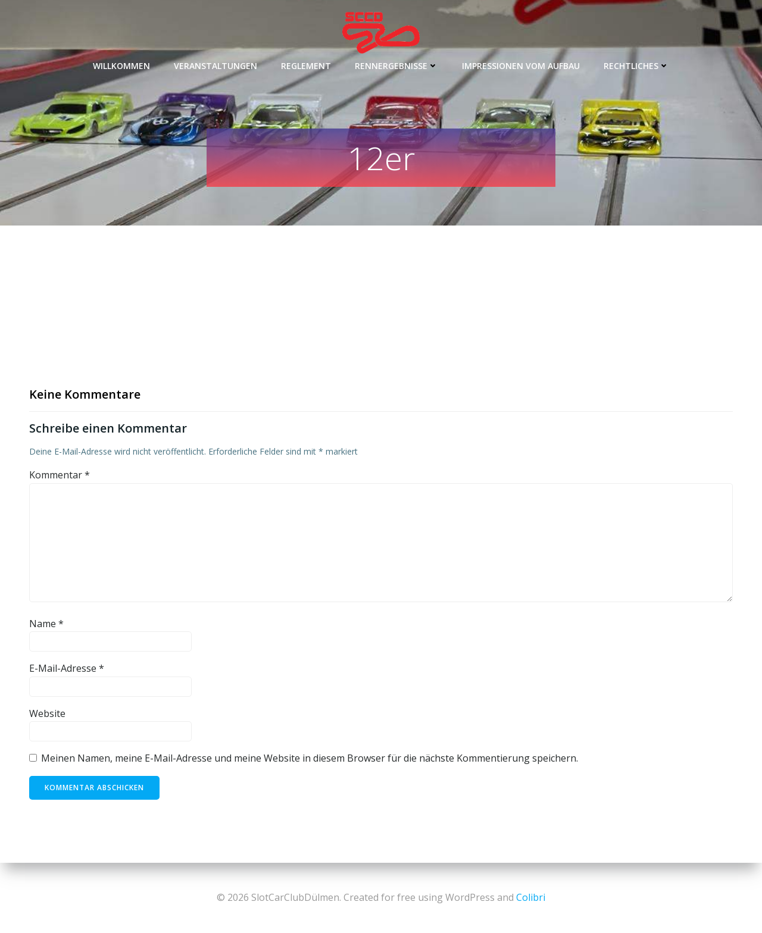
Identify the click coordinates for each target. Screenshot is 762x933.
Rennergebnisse (396, 65)
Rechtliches (636, 65)
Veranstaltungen (215, 65)
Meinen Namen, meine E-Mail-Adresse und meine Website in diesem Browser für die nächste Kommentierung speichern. (309, 758)
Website (47, 713)
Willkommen (121, 65)
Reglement (306, 65)
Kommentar (59, 474)
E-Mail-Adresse (66, 668)
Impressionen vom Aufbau (521, 65)
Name (46, 623)
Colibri (530, 897)
